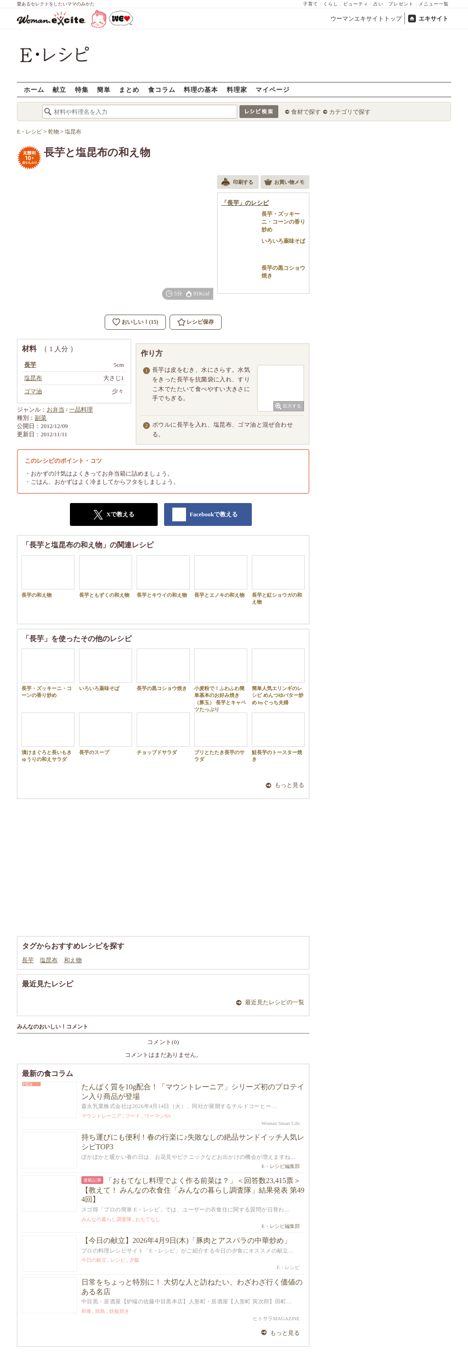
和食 (86, 1311)
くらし (330, 3)
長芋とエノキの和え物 (220, 576)
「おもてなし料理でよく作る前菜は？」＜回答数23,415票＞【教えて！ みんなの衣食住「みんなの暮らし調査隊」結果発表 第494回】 (192, 1190)
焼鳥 (100, 1311)
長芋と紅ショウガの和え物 (278, 580)
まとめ (129, 89)
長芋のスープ (105, 733)
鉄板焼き (119, 1311)
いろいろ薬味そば (105, 669)
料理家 (237, 89)
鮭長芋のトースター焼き (278, 737)
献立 (59, 89)
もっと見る (289, 785)
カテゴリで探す (350, 111)
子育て (310, 3)
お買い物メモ (284, 183)
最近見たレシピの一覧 (274, 1002)
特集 (82, 89)
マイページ (272, 89)
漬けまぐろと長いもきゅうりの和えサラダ (47, 737)
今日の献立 (93, 1260)
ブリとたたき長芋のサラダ (220, 737)
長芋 (28, 960)
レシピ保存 (200, 322)
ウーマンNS (157, 1116)
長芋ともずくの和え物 (105, 576)
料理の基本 (201, 89)
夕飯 (134, 1260)
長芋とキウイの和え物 (163, 576)
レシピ (117, 1260)
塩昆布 (49, 960)
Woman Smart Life (280, 1123)
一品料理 (81, 409)
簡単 (104, 89)
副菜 (41, 417)
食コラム (162, 89)
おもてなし (147, 1219)
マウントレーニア (101, 1116)
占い (378, 3)
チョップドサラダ (163, 733)
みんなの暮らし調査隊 (106, 1219)
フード (132, 1116)
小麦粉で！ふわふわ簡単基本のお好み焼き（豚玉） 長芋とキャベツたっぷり (220, 680)
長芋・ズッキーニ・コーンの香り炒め (47, 673)
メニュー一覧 (434, 3)
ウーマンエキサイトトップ (366, 18)
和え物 (73, 960)
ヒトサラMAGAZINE (276, 1318)
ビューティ (355, 3)
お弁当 (55, 409)
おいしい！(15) (140, 322)
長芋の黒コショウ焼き (163, 669)
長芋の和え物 (47, 576)
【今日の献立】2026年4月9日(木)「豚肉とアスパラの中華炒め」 (186, 1240)
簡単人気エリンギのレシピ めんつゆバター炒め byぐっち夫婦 (278, 676)
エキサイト (433, 18)
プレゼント (401, 3)
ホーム (34, 89)
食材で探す (306, 111)
